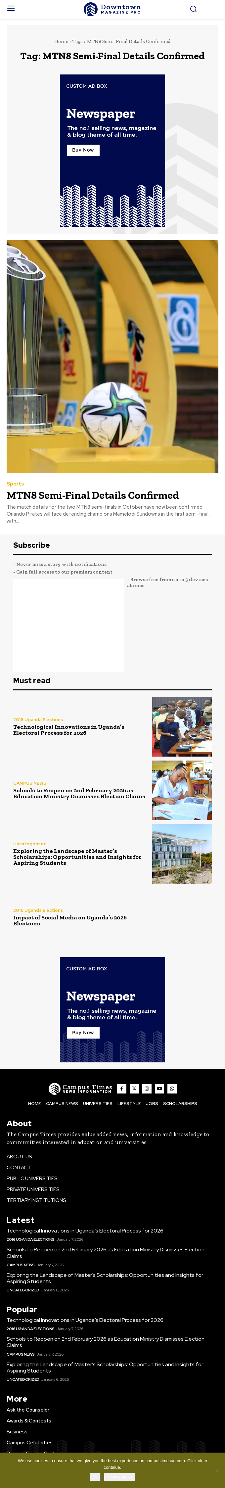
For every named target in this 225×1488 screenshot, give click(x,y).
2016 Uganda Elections (38, 720)
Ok (95, 1476)
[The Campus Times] (112, 9)
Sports (15, 484)
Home (61, 41)
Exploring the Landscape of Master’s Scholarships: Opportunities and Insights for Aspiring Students (77, 856)
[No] (216, 1470)
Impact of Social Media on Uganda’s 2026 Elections (70, 920)
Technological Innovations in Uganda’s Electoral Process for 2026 (68, 729)
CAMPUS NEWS (29, 783)
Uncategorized (30, 844)
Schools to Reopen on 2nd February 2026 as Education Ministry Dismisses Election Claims (79, 793)
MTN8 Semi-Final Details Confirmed (93, 495)
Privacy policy (120, 1476)
